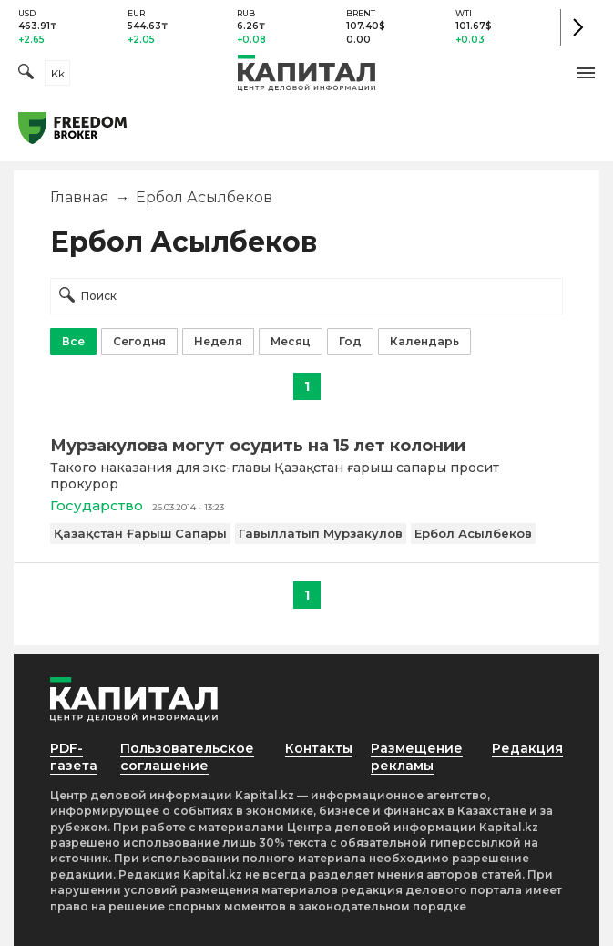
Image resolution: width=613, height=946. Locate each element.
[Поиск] (26, 73)
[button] (586, 72)
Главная (79, 197)
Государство (96, 505)
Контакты (318, 748)
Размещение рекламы (417, 757)
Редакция (527, 748)
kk (58, 73)
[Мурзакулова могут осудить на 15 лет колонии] (306, 446)
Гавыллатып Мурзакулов (321, 533)
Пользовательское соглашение (187, 757)
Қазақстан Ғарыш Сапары (140, 533)
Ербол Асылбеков (473, 533)
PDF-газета (73, 757)
